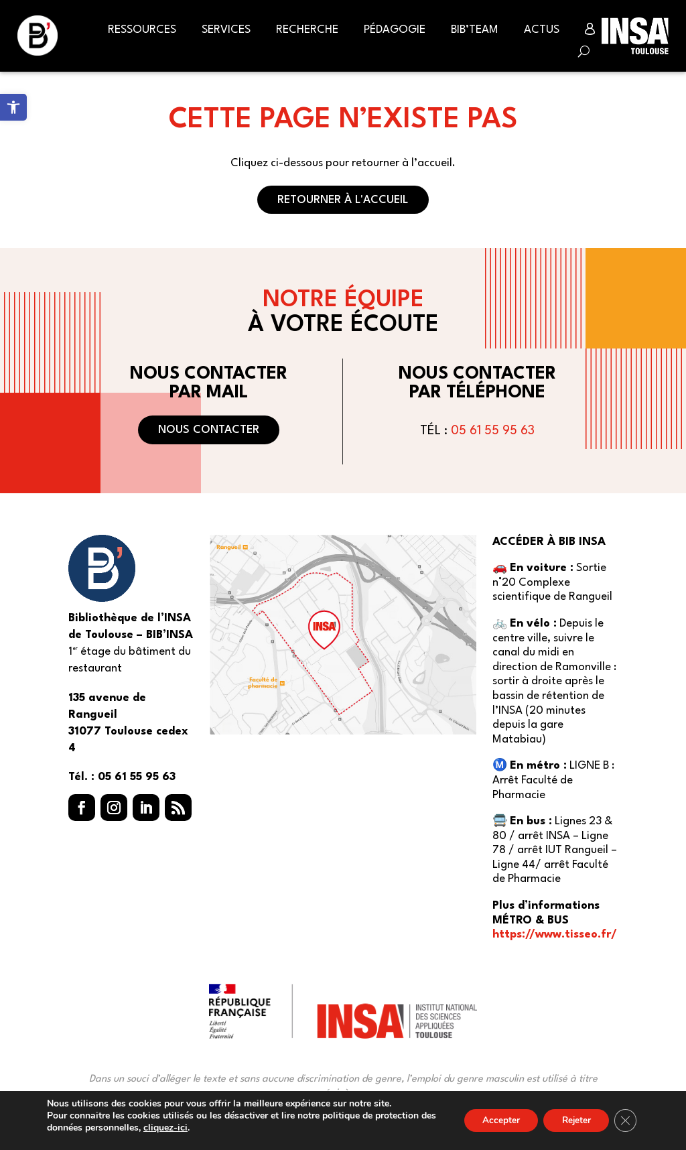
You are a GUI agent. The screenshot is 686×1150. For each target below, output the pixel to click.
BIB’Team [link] (474, 30)
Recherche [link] (307, 30)
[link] (13, 107)
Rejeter (572, 1120)
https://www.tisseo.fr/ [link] (554, 934)
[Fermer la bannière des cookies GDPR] (624, 1120)
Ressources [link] (142, 30)
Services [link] (226, 30)
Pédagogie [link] (394, 30)
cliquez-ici (183, 1128)
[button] (81, 807)
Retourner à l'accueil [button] (343, 200)
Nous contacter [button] (208, 430)
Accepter (492, 1120)
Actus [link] (541, 30)
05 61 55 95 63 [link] (493, 431)
